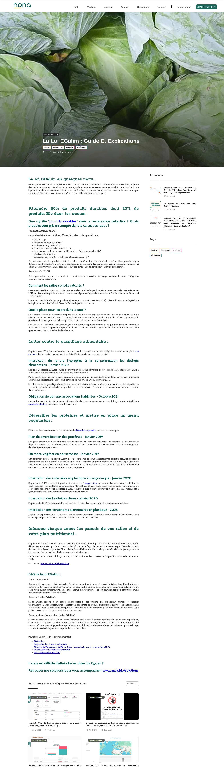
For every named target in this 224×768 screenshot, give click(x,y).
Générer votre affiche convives (55, 563)
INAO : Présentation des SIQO (47, 652)
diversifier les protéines (86, 430)
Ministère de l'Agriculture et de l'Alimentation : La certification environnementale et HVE (72, 647)
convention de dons (37, 404)
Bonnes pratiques (51, 134)
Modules (91, 7)
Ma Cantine (39, 641)
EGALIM (47, 147)
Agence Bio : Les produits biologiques (50, 644)
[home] (19, 6)
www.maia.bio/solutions (120, 670)
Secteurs (108, 7)
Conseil (125, 7)
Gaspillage (58, 147)
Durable (69, 147)
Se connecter (184, 7)
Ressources (143, 7)
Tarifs (76, 7)
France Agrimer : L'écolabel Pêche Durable (52, 649)
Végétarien (81, 147)
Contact (161, 7)
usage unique (91, 483)
